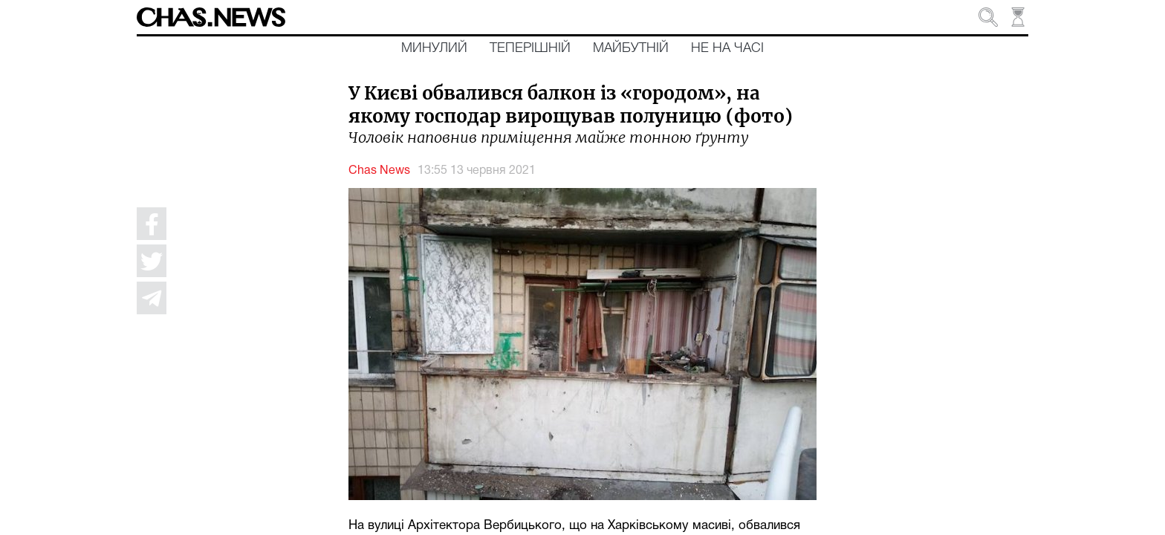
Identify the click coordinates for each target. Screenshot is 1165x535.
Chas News (379, 171)
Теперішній (530, 48)
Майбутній (631, 48)
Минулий (434, 48)
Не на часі (727, 48)
